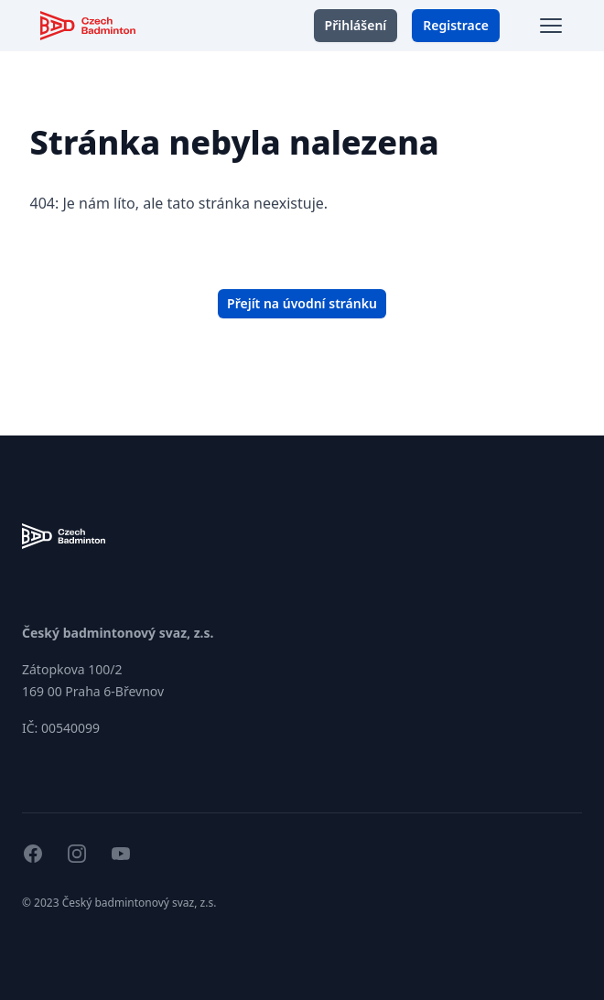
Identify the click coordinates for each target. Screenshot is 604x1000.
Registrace (456, 25)
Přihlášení (356, 25)
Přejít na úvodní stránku (302, 303)
